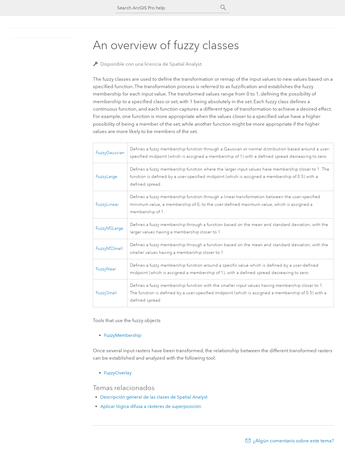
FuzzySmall (106, 293)
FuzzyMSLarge (109, 228)
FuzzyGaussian (110, 152)
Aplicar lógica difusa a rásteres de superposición (150, 406)
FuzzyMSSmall (109, 248)
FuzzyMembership (122, 335)
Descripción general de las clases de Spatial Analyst (153, 397)
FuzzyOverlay (118, 373)
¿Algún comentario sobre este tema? (293, 440)
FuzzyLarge (106, 176)
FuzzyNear (106, 269)
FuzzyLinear (107, 204)
